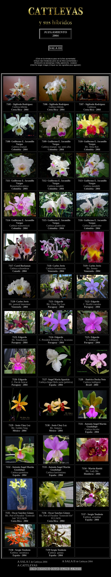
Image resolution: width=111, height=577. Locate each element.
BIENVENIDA (43, 569)
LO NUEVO (75, 569)
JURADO (55, 569)
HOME (33, 569)
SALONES (65, 569)
